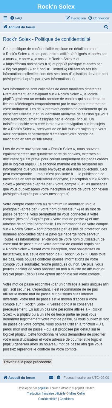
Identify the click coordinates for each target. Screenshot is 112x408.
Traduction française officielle (46, 393)
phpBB (42, 388)
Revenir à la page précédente (27, 362)
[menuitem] (16, 18)
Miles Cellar (77, 393)
